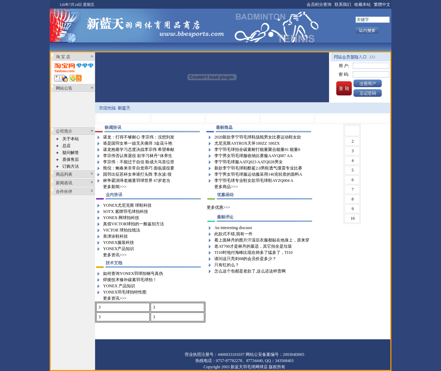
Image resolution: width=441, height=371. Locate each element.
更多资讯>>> (114, 255)
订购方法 (70, 166)
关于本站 (70, 138)
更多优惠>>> (218, 207)
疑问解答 (70, 152)
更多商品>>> (226, 186)
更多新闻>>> (114, 186)
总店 (66, 145)
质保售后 (70, 159)
